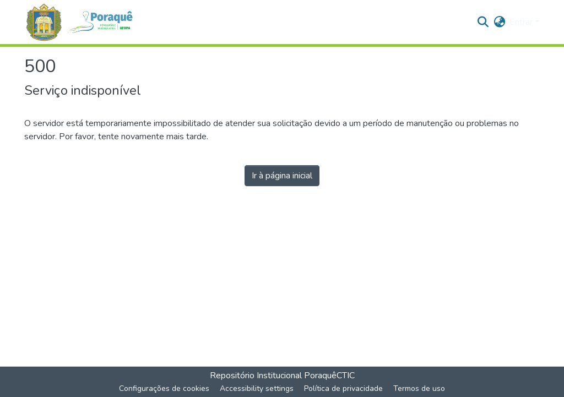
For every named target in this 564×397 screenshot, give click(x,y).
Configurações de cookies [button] (164, 388)
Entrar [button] (522, 22)
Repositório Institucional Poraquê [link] (273, 375)
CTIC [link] (346, 375)
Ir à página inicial (282, 176)
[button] (83, 22)
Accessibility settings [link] (257, 388)
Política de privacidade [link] (343, 388)
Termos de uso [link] (419, 388)
